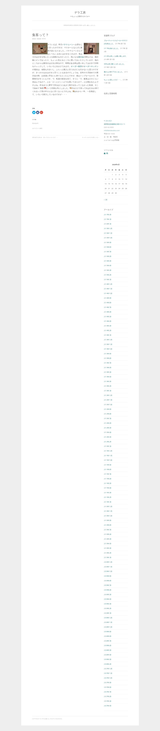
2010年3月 (107, 548)
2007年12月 (108, 669)
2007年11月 (108, 673)
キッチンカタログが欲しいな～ (90, 137)
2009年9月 (107, 576)
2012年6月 (107, 423)
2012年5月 (107, 428)
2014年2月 (107, 330)
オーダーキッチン (91, 66)
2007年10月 (108, 678)
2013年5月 (107, 372)
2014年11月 (108, 289)
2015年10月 (108, 238)
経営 (41, 128)
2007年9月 (107, 682)
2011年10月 (108, 460)
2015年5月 (107, 261)
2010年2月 (107, 553)
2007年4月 (107, 706)
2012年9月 (107, 409)
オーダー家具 (76, 66)
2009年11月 (108, 567)
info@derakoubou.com (112, 130)
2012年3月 (107, 437)
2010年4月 (107, 544)
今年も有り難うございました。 (114, 64)
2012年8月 (107, 414)
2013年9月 (107, 354)
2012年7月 (107, 418)
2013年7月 (107, 363)
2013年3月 (107, 381)
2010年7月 (107, 530)
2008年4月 (107, 655)
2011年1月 (107, 502)
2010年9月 (107, 520)
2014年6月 (107, 312)
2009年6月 (107, 590)
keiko (44, 39)
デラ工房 (80, 12)
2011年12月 (108, 451)
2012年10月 (108, 405)
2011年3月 (107, 493)
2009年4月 (107, 599)
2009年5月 (107, 594)
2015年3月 (107, 270)
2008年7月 (107, 641)
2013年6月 (107, 367)
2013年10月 (108, 349)
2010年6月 (107, 534)
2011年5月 (107, 483)
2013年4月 (107, 377)
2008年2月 (107, 664)
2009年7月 (107, 585)
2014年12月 (108, 284)
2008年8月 (107, 636)
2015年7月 (107, 252)
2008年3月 (107, 659)
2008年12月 (108, 618)
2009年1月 (107, 613)
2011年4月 (107, 488)
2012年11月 (108, 400)
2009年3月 (107, 604)
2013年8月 (107, 358)
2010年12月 (108, 506)
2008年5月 (107, 650)
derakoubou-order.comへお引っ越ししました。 (80, 25)
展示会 (81, 57)
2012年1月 (107, 446)
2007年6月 (107, 696)
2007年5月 (107, 701)
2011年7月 (107, 474)
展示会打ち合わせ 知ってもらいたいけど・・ (45, 137)
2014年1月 (107, 335)
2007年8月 (107, 687)
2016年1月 (107, 224)
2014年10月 (108, 293)
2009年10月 (108, 571)
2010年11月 (108, 511)
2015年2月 (107, 275)
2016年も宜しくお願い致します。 (115, 56)
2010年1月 (107, 557)
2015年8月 (107, 247)
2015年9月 (107, 242)
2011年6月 (107, 479)
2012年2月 (107, 442)
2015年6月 (107, 256)
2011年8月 (107, 469)
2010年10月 (108, 516)
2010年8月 (107, 525)
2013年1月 (107, 391)
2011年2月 (107, 497)
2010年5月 (107, 539)
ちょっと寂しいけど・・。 (113, 80)
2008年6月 (107, 645)
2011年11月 (108, 455)
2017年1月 (107, 219)
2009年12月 (108, 562)
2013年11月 (108, 344)
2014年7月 (107, 307)
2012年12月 (108, 395)
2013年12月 (108, 340)
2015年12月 (108, 228)
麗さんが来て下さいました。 (114, 72)
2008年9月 (107, 632)
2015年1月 (107, 279)
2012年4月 (107, 432)
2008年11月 (108, 622)
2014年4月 (107, 321)
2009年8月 (107, 581)
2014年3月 (107, 326)
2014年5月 (107, 317)
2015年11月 (108, 233)
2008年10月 (108, 627)
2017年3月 (107, 215)
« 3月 (105, 200)
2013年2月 (107, 386)
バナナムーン (67, 44)
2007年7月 (107, 692)
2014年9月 (107, 298)
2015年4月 (107, 265)
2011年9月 (107, 465)
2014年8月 (107, 303)
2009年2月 (107, 608)
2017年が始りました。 (112, 48)
